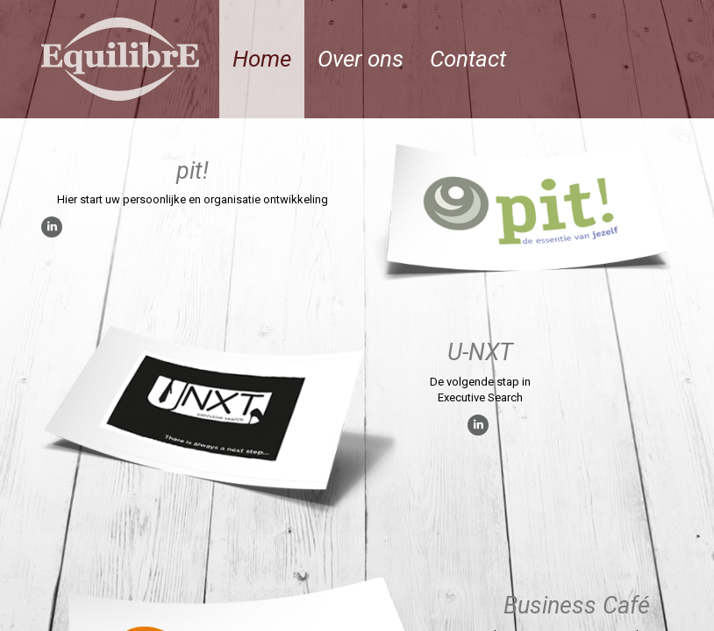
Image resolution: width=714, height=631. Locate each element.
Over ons (360, 59)
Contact (468, 59)
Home (261, 59)
